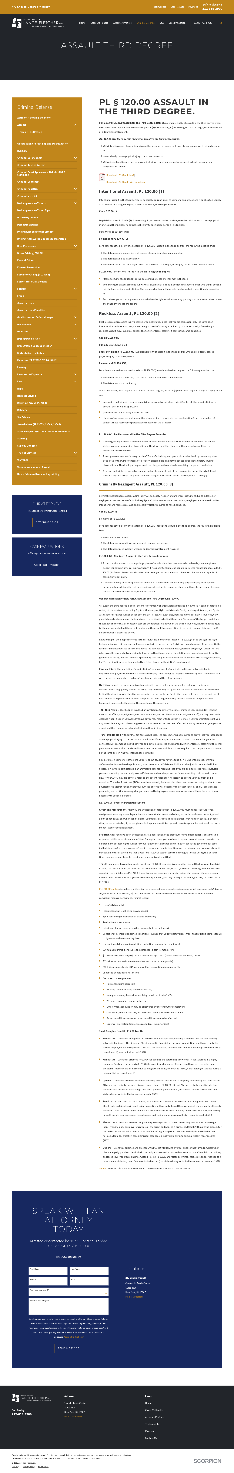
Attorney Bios (47, 522)
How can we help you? (40, 1300)
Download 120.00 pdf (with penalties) (126, 182)
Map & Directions (134, 1296)
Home (148, 1403)
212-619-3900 (212, 8)
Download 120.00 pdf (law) (120, 175)
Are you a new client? (39, 1290)
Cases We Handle (154, 1410)
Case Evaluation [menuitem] (177, 22)
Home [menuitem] (82, 22)
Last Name (75, 1269)
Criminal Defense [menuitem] (146, 22)
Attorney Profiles (154, 1417)
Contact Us (203, 22)
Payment (193, 7)
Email (73, 1279)
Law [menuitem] (162, 22)
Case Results (177, 7)
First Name (35, 1269)
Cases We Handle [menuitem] (99, 22)
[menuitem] (34, 117)
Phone (33, 1279)
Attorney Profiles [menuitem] (122, 22)
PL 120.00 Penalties (109, 889)
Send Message (69, 1348)
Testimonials (159, 7)
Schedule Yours (47, 564)
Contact (103, 1168)
